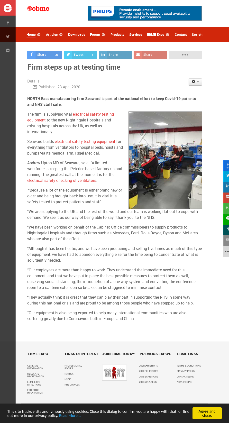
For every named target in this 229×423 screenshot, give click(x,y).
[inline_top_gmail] (150, 55)
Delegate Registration (35, 375)
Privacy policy (186, 371)
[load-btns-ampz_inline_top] (185, 55)
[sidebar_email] (223, 240)
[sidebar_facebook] (223, 165)
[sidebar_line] (223, 219)
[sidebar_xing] (223, 230)
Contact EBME (185, 377)
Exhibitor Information (35, 391)
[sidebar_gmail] (223, 198)
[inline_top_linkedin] (115, 55)
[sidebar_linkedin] (223, 187)
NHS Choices (72, 385)
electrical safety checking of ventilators (61, 180)
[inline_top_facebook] (44, 55)
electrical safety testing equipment (85, 141)
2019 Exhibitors (148, 371)
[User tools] (195, 82)
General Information (35, 367)
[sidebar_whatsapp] (223, 208)
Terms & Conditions (189, 366)
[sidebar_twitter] (223, 176)
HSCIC (67, 379)
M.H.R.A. (68, 374)
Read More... (70, 415)
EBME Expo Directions (34, 383)
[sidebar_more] (223, 251)
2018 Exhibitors (148, 377)
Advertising (184, 382)
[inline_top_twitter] (80, 55)
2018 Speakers (148, 382)
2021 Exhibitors (148, 366)
